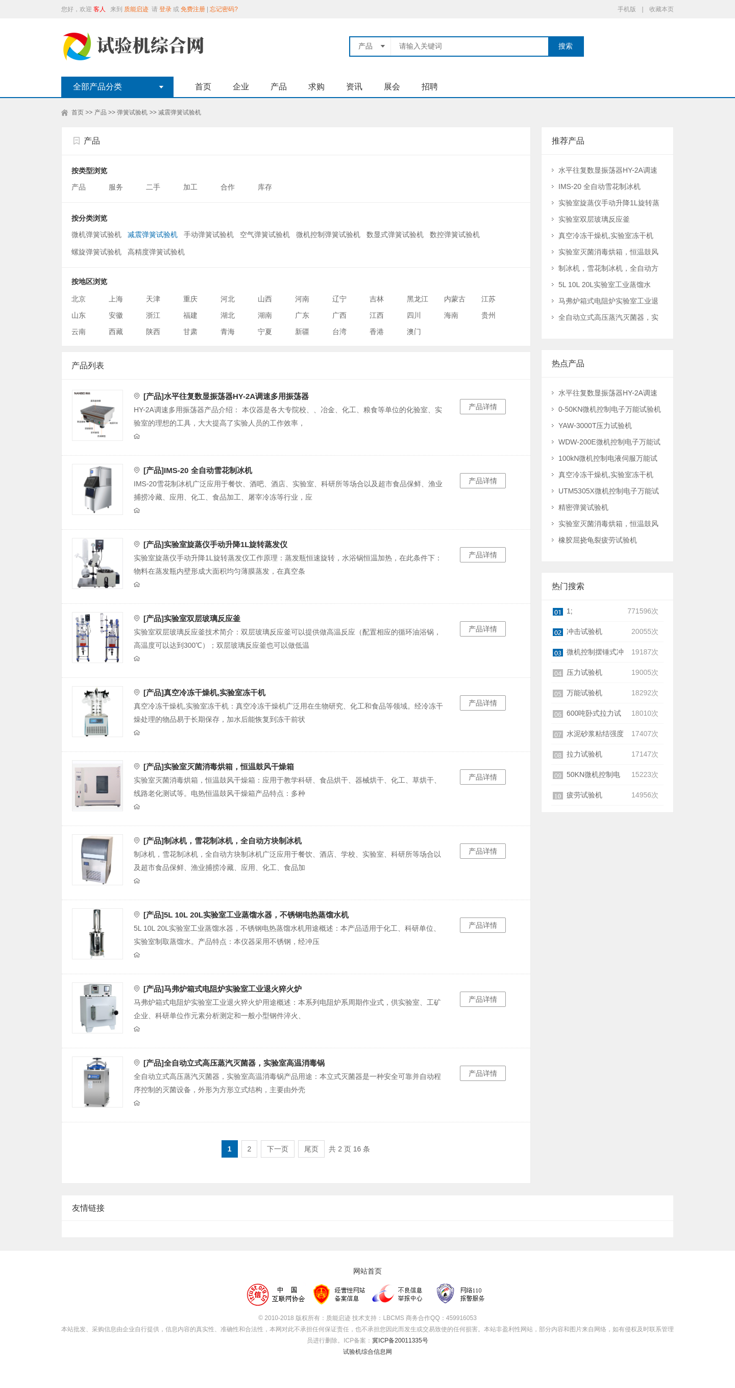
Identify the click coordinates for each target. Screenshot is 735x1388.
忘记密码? (224, 9)
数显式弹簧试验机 (395, 234)
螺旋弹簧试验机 (96, 252)
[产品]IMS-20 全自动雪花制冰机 (197, 470)
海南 (451, 315)
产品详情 (483, 407)
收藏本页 (661, 9)
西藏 (116, 331)
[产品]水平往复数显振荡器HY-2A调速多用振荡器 (226, 396)
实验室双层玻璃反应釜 (594, 219)
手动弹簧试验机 (209, 234)
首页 (203, 86)
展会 (392, 86)
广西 (339, 315)
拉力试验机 (584, 754)
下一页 (277, 1149)
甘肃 (190, 331)
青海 (227, 331)
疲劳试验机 (584, 795)
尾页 (311, 1149)
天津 (153, 299)
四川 (414, 315)
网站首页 (367, 1271)
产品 (279, 86)
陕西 (153, 331)
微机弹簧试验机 (96, 234)
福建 (190, 315)
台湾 (339, 331)
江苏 (488, 299)
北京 (78, 299)
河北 (227, 299)
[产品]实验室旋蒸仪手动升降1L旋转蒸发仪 (215, 544)
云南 (78, 331)
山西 (265, 299)
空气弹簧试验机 (265, 234)
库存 (266, 187)
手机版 (627, 9)
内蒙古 (454, 299)
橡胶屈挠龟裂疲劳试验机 (597, 540)
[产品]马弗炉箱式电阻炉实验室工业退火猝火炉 (222, 988)
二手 (154, 187)
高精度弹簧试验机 (156, 252)
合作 (228, 187)
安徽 (116, 315)
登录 (165, 9)
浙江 (153, 315)
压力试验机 (584, 672)
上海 (116, 299)
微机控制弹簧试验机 (328, 234)
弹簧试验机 (132, 112)
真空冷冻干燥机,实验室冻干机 (605, 235)
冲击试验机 (584, 631)
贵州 (488, 315)
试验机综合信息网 (367, 1351)
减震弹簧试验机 (179, 112)
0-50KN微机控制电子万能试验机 (609, 409)
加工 (191, 187)
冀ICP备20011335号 (400, 1340)
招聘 (430, 86)
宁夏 (265, 331)
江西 (377, 315)
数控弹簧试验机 (455, 234)
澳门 (414, 331)
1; (570, 611)
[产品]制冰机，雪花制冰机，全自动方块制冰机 (222, 840)
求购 (316, 86)
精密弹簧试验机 (583, 507)
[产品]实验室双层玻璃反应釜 (191, 618)
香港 (377, 331)
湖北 (227, 315)
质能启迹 (136, 9)
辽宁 (339, 299)
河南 (302, 299)
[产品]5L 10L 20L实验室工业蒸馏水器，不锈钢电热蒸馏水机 (246, 914)
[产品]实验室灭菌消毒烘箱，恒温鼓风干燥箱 (218, 766)
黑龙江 (417, 299)
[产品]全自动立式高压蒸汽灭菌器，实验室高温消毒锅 (234, 1062)
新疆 (302, 331)
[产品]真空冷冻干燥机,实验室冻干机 (204, 692)
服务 (117, 187)
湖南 (265, 315)
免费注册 (193, 9)
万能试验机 (584, 693)
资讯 (354, 86)
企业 (241, 86)
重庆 (190, 299)
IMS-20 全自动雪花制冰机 (599, 186)
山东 (78, 315)
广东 (302, 315)
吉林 (377, 299)
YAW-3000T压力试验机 (595, 425)
